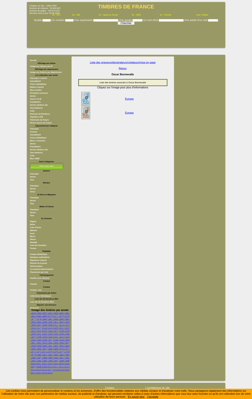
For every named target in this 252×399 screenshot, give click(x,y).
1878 (38, 319)
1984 (61, 355)
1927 (55, 331)
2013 (67, 367)
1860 (61, 313)
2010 (50, 367)
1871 (55, 316)
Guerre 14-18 (35, 99)
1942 (61, 337)
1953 (44, 343)
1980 (38, 355)
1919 (50, 328)
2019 (61, 370)
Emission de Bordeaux (40, 114)
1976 (55, 352)
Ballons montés (37, 87)
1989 (50, 358)
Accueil (33, 60)
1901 (55, 322)
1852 (44, 313)
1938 (38, 337)
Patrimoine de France (39, 120)
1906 (33, 325)
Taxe (32, 180)
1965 (33, 349)
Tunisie (33, 248)
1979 (33, 355)
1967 (44, 349)
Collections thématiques (40, 296)
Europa (129, 98)
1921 (61, 328)
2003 (50, 364)
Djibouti (33, 230)
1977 (61, 352)
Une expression (83, 20)
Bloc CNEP (35, 159)
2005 (61, 364)
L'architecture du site (157, 387)
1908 (44, 325)
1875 (61, 316)
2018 (55, 370)
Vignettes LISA (36, 117)
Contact (33, 284)
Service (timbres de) (39, 105)
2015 (38, 370)
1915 (67, 325)
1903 (67, 322)
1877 (33, 319)
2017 (50, 370)
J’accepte (152, 396)
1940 (50, 337)
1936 (67, 334)
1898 (44, 322)
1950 (67, 340)
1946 (44, 340)
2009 (44, 367)
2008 (38, 367)
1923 (33, 331)
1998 (61, 361)
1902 (61, 322)
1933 (50, 334)
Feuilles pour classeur (40, 278)
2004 (55, 364)
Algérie (33, 221)
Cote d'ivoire (35, 227)
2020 (67, 370)
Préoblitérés (35, 102)
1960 (44, 346)
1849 (33, 313)
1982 (50, 355)
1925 (44, 331)
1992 (67, 358)
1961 (50, 346)
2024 (50, 373)
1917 (38, 328)
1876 (67, 316)
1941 (55, 337)
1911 (55, 325)
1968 (50, 349)
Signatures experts (38, 260)
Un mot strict (151, 20)
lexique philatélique (38, 254)
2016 (44, 370)
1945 (38, 340)
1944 (33, 340)
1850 (38, 313)
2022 (38, 373)
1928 (61, 331)
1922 (67, 328)
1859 (55, 313)
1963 (61, 346)
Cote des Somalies (38, 245)
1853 (50, 313)
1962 (55, 346)
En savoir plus (136, 396)
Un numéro (58, 20)
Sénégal (33, 242)
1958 (33, 346)
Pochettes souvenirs (39, 93)
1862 (67, 313)
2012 (61, 367)
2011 (55, 367)
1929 (67, 331)
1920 (55, 328)
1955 (55, 343)
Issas (32, 233)
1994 (38, 361)
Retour (123, 68)
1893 (33, 322)
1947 (50, 340)
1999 (67, 361)
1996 (50, 361)
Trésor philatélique (38, 84)
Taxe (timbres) (36, 108)
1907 (38, 325)
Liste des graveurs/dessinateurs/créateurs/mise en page (123, 62)
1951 (33, 343)
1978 (67, 352)
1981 (44, 355)
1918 (44, 328)
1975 (50, 352)
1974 (44, 352)
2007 (33, 367)
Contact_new (36, 290)
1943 (67, 337)
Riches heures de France (41, 123)
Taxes (32, 192)
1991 (61, 358)
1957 (67, 343)
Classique (34, 129)
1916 (33, 328)
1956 (61, 343)
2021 (33, 373)
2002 (44, 364)
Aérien (33, 96)
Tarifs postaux (36, 266)
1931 (38, 334)
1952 (38, 343)
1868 (38, 316)
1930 (33, 334)
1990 (55, 358)
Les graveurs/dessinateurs (42, 269)
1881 (50, 319)
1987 (38, 358)
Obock (33, 239)
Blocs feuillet (36, 90)
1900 (50, 322)
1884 (55, 319)
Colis (32, 111)
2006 (67, 364)
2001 (38, 364)
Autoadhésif (35, 81)
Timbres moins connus (46, 166)
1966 (38, 349)
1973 (38, 352)
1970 (61, 349)
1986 (33, 358)
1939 (44, 337)
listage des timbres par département (46, 72)
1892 (67, 319)
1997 (55, 361)
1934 (55, 334)
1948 (55, 340)
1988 (44, 358)
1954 (50, 343)
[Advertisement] (126, 35)
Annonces (34, 308)
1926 (50, 331)
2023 (44, 373)
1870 (50, 316)
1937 (33, 337)
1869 (44, 316)
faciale (38, 20)
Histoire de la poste (38, 263)
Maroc (33, 236)
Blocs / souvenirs (37, 141)
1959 (38, 346)
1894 (38, 322)
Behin (32, 224)
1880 (44, 319)
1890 (61, 319)
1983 (55, 355)
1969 (55, 349)
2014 (33, 370)
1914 (61, 325)
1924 (38, 331)
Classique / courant (38, 78)
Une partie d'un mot (196, 20)
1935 (61, 334)
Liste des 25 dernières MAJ (42, 302)
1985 (67, 355)
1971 (67, 349)
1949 (61, 340)
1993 (33, 361)
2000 (33, 364)
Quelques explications (40, 257)
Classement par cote (39, 272)
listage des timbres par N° (41, 66)
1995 (44, 361)
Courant (33, 132)
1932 (44, 334)
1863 (33, 316)
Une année (126, 20)
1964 (67, 346)
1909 (50, 325)
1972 (33, 352)
